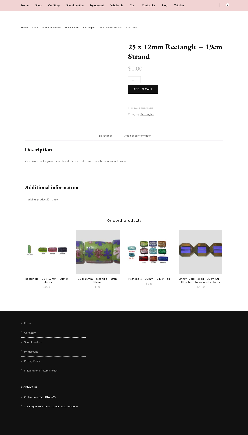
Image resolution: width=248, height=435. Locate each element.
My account (97, 5)
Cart (132, 5)
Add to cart (143, 89)
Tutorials (179, 5)
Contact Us (148, 5)
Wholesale (116, 5)
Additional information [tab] (137, 135)
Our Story (54, 5)
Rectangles (147, 114)
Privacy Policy (32, 361)
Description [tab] (106, 135)
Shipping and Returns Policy (40, 370)
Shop (38, 5)
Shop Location (75, 5)
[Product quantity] (134, 79)
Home (24, 5)
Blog (164, 5)
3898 (55, 199)
